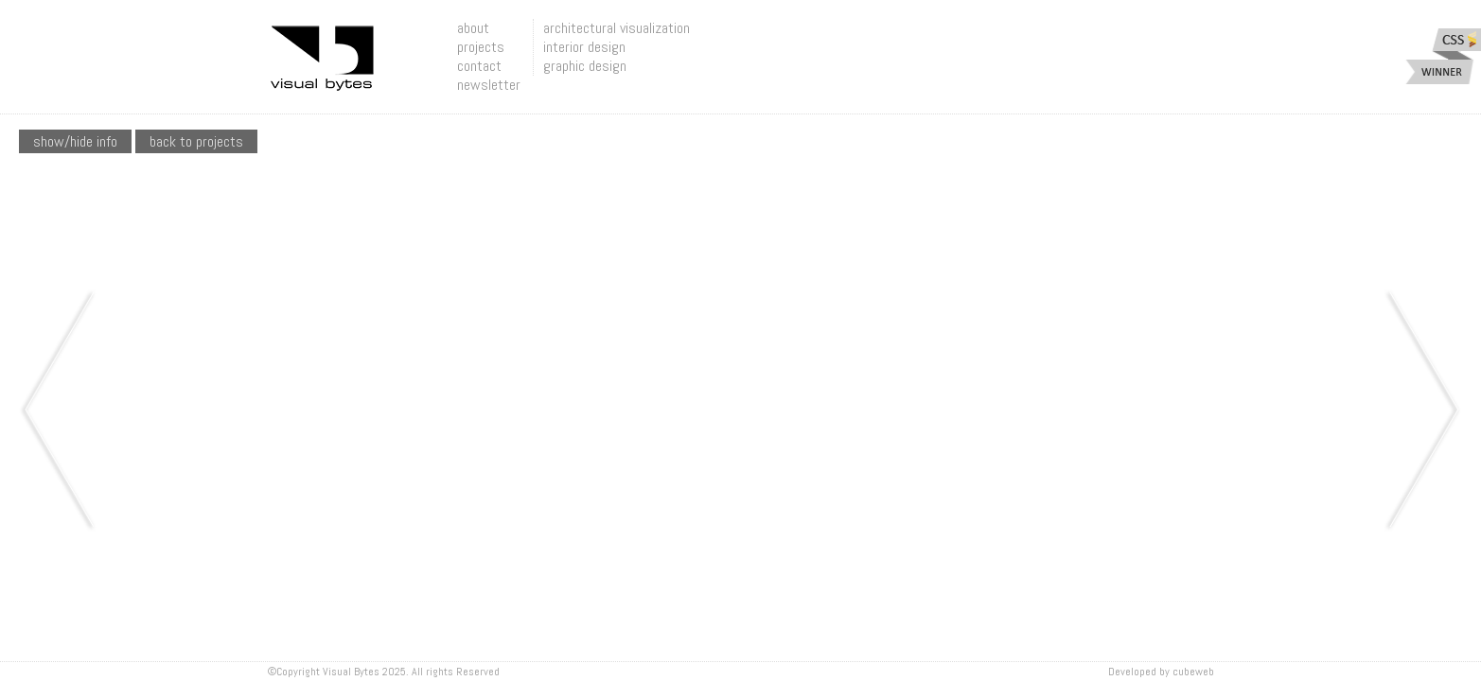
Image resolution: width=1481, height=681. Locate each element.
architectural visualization (616, 28)
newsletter (488, 85)
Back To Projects (196, 141)
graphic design (584, 66)
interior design (584, 47)
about (473, 28)
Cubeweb (1193, 671)
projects (480, 47)
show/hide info (75, 141)
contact (479, 66)
